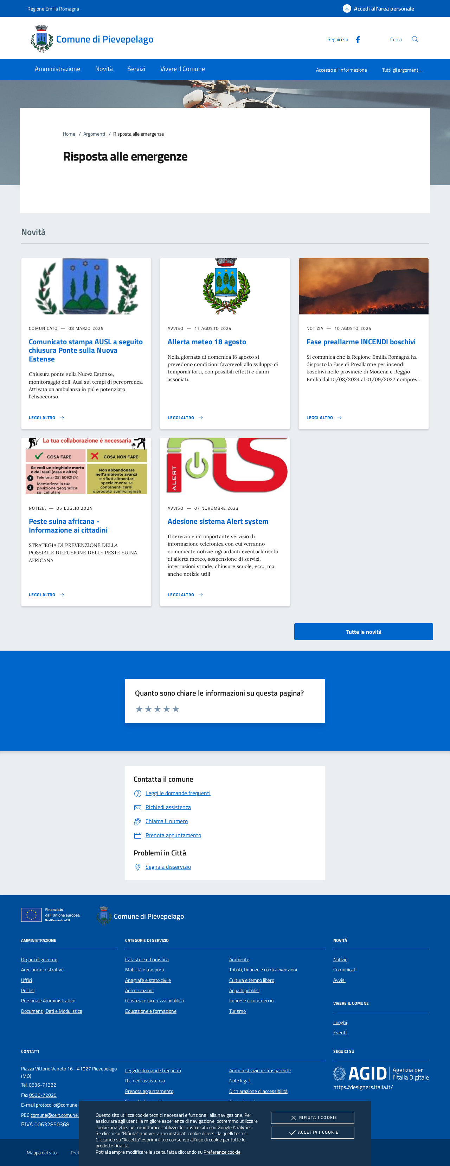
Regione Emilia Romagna (53, 8)
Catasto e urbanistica (147, 959)
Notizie (340, 959)
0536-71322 (42, 1085)
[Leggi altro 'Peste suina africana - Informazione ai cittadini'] (47, 595)
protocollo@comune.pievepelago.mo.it (75, 1105)
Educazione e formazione (150, 1011)
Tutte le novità (363, 631)
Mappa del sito (42, 1153)
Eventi (340, 1032)
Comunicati (344, 969)
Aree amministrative (42, 969)
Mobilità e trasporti (144, 969)
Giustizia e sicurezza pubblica (154, 1000)
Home (69, 134)
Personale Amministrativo (48, 1000)
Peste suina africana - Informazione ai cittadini (68, 525)
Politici (27, 990)
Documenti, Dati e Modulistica (51, 1011)
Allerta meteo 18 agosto (207, 341)
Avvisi (339, 980)
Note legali (240, 1080)
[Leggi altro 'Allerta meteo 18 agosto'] (186, 418)
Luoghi (340, 1022)
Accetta (313, 1132)
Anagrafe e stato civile (148, 980)
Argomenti (94, 134)
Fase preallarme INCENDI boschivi (361, 341)
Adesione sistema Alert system (218, 521)
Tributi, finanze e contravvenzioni (263, 969)
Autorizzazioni (139, 990)
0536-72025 (43, 1095)
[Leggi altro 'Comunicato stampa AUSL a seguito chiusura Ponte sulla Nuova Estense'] (47, 418)
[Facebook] (355, 39)
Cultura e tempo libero (251, 980)
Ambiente (239, 959)
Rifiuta (312, 1117)
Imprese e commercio (251, 1000)
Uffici (26, 980)
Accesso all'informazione (341, 69)
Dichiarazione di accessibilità (258, 1091)
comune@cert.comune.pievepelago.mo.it (73, 1115)
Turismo (237, 1011)
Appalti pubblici (244, 990)
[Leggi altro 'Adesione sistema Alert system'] (186, 595)
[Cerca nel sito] (415, 39)
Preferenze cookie (222, 1151)
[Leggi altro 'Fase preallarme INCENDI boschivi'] (324, 418)
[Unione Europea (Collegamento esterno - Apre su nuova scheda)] (52, 916)
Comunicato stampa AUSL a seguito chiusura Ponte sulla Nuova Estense (86, 350)
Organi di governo (39, 959)
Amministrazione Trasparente (260, 1070)
